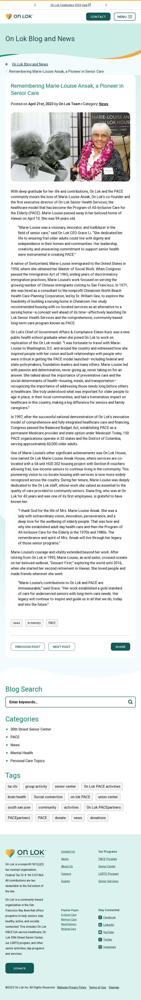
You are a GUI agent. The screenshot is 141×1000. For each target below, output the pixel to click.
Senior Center (107, 866)
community (47, 807)
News (103, 104)
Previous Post (27, 647)
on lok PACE (80, 797)
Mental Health (21, 753)
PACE (51, 623)
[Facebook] (107, 917)
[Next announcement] (106, 5)
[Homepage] (19, 16)
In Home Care (69, 914)
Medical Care (68, 928)
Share (120, 647)
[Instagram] (107, 947)
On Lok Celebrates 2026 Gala (69, 5)
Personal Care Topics (27, 761)
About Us (67, 866)
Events (65, 881)
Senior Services (108, 881)
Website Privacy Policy (71, 987)
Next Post (62, 647)
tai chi (12, 786)
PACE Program (107, 859)
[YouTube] (106, 932)
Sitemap (114, 987)
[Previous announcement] (35, 5)
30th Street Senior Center (30, 729)
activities (71, 807)
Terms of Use (97, 987)
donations (98, 818)
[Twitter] (105, 939)
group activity (36, 786)
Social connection (48, 797)
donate (60, 818)
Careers (66, 874)
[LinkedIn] (106, 925)
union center (108, 797)
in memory (34, 623)
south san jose (19, 807)
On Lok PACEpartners (104, 807)
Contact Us (68, 851)
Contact (98, 17)
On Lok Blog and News (40, 39)
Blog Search (23, 689)
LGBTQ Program (108, 874)
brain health (17, 797)
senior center (65, 786)
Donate (20, 968)
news (16, 623)
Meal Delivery (68, 924)
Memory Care (69, 919)
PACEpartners (19, 818)
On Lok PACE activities (102, 786)
